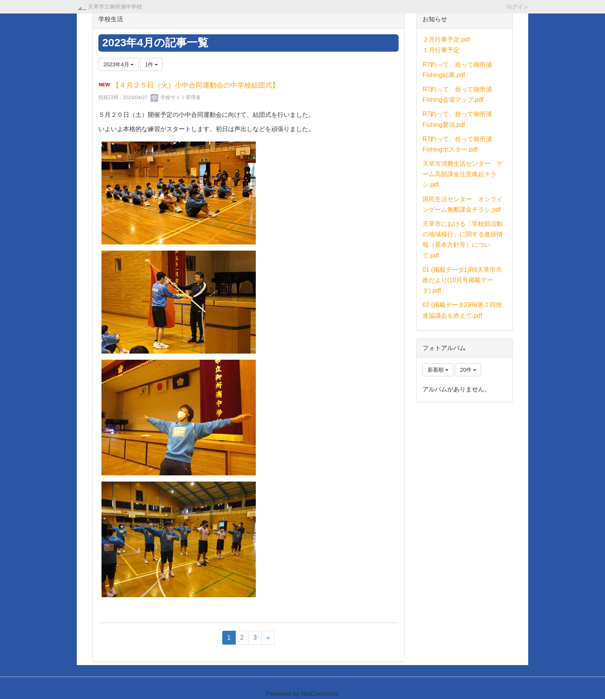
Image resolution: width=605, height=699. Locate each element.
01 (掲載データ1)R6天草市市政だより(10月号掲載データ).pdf (462, 280)
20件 (468, 370)
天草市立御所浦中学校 (115, 6)
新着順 (438, 370)
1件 (151, 64)
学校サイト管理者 (175, 97)
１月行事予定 (441, 50)
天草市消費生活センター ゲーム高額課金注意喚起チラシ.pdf (462, 174)
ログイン (517, 6)
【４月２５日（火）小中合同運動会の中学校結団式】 (195, 85)
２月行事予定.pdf (446, 39)
